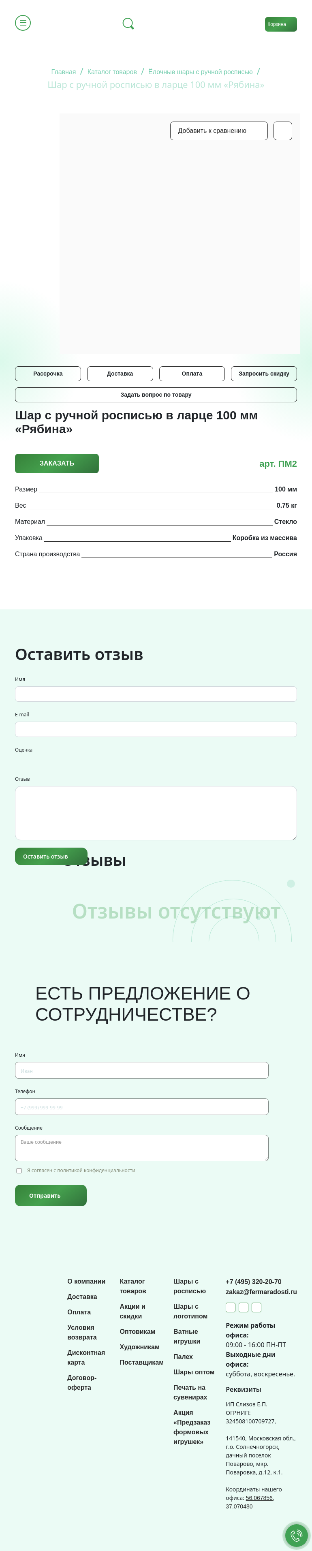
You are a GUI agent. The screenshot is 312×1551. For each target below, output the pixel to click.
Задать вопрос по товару (155, 394)
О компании (86, 1281)
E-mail (22, 714)
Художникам (139, 1347)
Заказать (57, 463)
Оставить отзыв (45, 856)
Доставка (120, 373)
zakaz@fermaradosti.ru (261, 1291)
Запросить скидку (264, 373)
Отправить (44, 1195)
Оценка (23, 749)
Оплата (192, 373)
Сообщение (29, 1127)
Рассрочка (47, 373)
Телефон (25, 1091)
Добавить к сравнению (212, 130)
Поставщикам (142, 1362)
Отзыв (22, 779)
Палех (183, 1356)
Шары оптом (193, 1372)
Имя (20, 679)
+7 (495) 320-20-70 (253, 1281)
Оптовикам (137, 1331)
